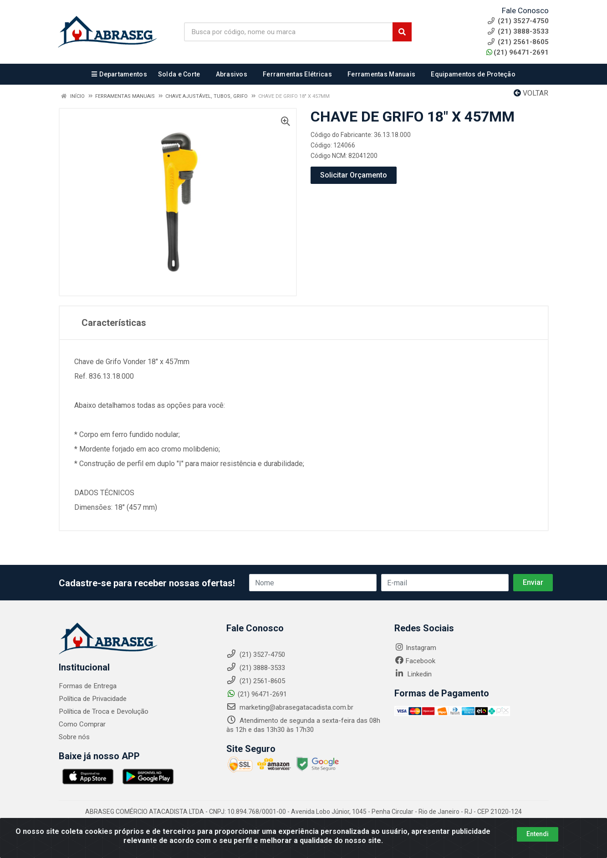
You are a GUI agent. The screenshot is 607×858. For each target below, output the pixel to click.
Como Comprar (82, 724)
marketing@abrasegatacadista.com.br (289, 707)
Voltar (531, 93)
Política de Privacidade (92, 699)
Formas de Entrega (87, 686)
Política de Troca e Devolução (103, 711)
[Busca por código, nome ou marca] (288, 31)
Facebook (414, 661)
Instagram (415, 648)
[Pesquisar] (402, 31)
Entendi (537, 834)
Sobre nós (74, 737)
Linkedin (413, 674)
